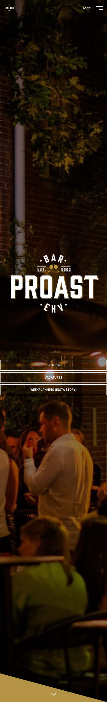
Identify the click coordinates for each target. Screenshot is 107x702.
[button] (53, 365)
